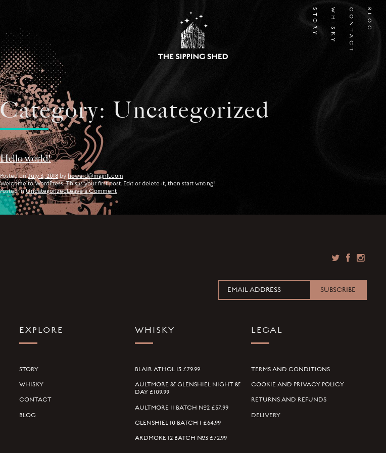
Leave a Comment (92, 191)
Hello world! (25, 158)
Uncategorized (46, 191)
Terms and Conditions (290, 369)
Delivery (265, 415)
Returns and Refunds (288, 399)
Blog (369, 16)
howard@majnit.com (95, 176)
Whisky (332, 16)
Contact (351, 16)
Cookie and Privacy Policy (297, 384)
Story (314, 16)
